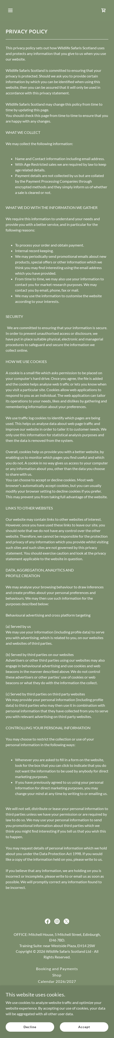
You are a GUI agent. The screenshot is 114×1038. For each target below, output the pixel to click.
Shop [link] (56, 975)
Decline (30, 1027)
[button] (13, 10)
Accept (84, 1027)
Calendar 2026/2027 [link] (57, 981)
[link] (103, 10)
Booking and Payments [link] (57, 968)
